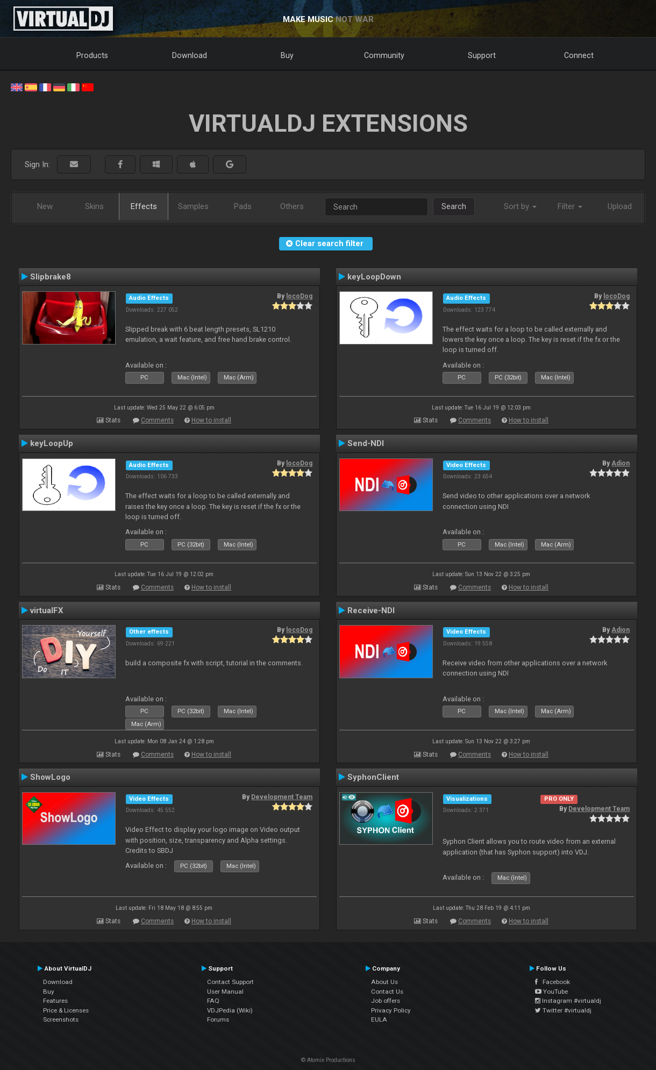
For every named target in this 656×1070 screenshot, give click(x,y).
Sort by (520, 206)
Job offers (385, 1000)
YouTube (551, 991)
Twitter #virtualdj (563, 1010)
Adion (620, 463)
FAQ (213, 1000)
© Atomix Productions (328, 1060)
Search (453, 206)
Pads (243, 206)
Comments (157, 420)
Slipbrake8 (50, 277)
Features (55, 1000)
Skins (94, 206)
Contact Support (230, 982)
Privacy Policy (391, 1010)
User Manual (225, 991)
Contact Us (387, 991)
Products (92, 55)
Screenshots (61, 1019)
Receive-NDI (371, 610)
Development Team (281, 797)
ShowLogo (50, 777)
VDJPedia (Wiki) (230, 1010)
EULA (379, 1019)
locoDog (299, 296)
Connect (579, 55)
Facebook (552, 982)
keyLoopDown (374, 277)
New (45, 206)
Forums (218, 1019)
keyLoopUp (51, 443)
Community (384, 55)
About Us (384, 982)
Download (189, 55)
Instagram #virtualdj (568, 1000)
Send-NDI (365, 443)
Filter (570, 206)
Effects (144, 206)
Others (292, 206)
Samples (193, 206)
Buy (287, 55)
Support (482, 55)
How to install (211, 420)
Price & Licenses (66, 1010)
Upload (620, 206)
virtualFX (46, 610)
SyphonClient (373, 777)
